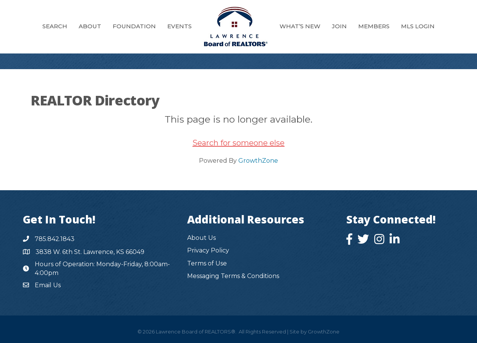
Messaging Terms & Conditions (233, 276)
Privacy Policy (208, 250)
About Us (201, 237)
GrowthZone (258, 160)
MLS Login (418, 26)
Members (374, 26)
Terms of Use (207, 263)
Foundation (134, 26)
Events (179, 26)
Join (339, 26)
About (90, 26)
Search (54, 26)
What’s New (300, 26)
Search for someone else (238, 142)
